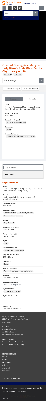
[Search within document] (41, 80)
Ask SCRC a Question (9, 332)
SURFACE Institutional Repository (13, 345)
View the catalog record (12, 284)
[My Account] (15, 8)
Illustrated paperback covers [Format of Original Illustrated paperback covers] (16, 122)
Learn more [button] (22, 391)
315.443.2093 (6, 322)
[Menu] (41, 8)
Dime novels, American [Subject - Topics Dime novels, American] (26, 213)
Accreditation (6, 368)
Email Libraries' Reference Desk (12, 335)
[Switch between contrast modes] (20, 8)
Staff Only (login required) (11, 378)
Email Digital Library (9, 329)
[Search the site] (18, 13)
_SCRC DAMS (18, 74)
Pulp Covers (8, 74)
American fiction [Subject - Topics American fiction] (9, 216)
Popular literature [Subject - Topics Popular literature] (10, 213)
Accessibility (6, 362)
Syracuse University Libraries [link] (14, 317)
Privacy (4, 359)
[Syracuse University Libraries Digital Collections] (23, 3)
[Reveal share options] (10, 8)
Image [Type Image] (6, 243)
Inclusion (5, 365)
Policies (4, 357)
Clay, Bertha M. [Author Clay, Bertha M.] (9, 223)
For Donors (6, 371)
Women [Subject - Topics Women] (19, 216)
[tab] (14, 99)
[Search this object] (20, 80)
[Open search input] (4, 8)
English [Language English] (9, 129)
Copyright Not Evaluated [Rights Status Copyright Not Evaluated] (12, 291)
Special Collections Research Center (14, 342)
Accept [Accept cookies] (6, 398)
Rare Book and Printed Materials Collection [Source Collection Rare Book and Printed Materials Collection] (21, 137)
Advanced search (9, 18)
